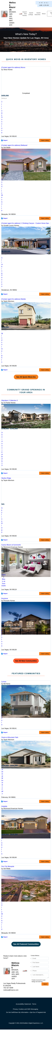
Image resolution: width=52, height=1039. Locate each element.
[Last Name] (40, 966)
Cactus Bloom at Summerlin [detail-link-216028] (11, 545)
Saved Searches (37, 13)
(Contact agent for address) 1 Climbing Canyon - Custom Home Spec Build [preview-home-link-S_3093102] (26, 223)
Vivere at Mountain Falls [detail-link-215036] (9, 737)
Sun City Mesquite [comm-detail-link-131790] (2, 914)
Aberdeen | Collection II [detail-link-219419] (9, 400)
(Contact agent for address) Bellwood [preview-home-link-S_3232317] (14, 145)
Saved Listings (30, 13)
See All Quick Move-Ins (26, 377)
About (44, 13)
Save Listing (45, 140)
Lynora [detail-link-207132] (3, 681)
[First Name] (40, 962)
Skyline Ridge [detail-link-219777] (6, 478)
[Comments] (40, 975)
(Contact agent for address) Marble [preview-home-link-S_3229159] (13, 299)
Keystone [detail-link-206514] (4, 598)
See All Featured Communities (26, 944)
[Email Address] (40, 958)
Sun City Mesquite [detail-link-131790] (7, 866)
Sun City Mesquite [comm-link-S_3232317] (2, 195)
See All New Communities (26, 661)
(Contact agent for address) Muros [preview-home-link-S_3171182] (13, 67)
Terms (34, 1004)
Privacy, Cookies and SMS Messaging (25, 1009)
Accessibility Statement (23, 1004)
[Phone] (40, 970)
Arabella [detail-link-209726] (4, 806)
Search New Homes (24, 13)
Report (5, 140)
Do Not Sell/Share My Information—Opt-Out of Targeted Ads (26, 1012)
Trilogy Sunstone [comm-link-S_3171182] (1, 117)
